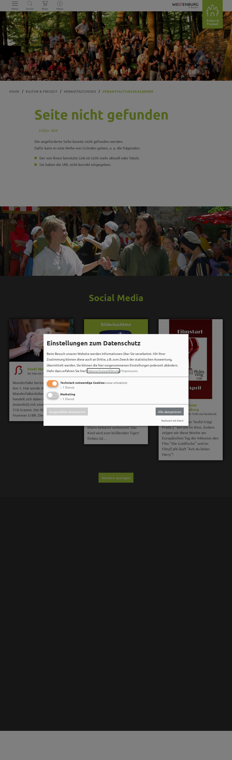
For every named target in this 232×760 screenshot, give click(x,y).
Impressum (129, 371)
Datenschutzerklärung (103, 371)
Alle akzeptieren (169, 411)
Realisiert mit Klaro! (172, 420)
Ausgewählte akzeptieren (67, 411)
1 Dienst (67, 387)
